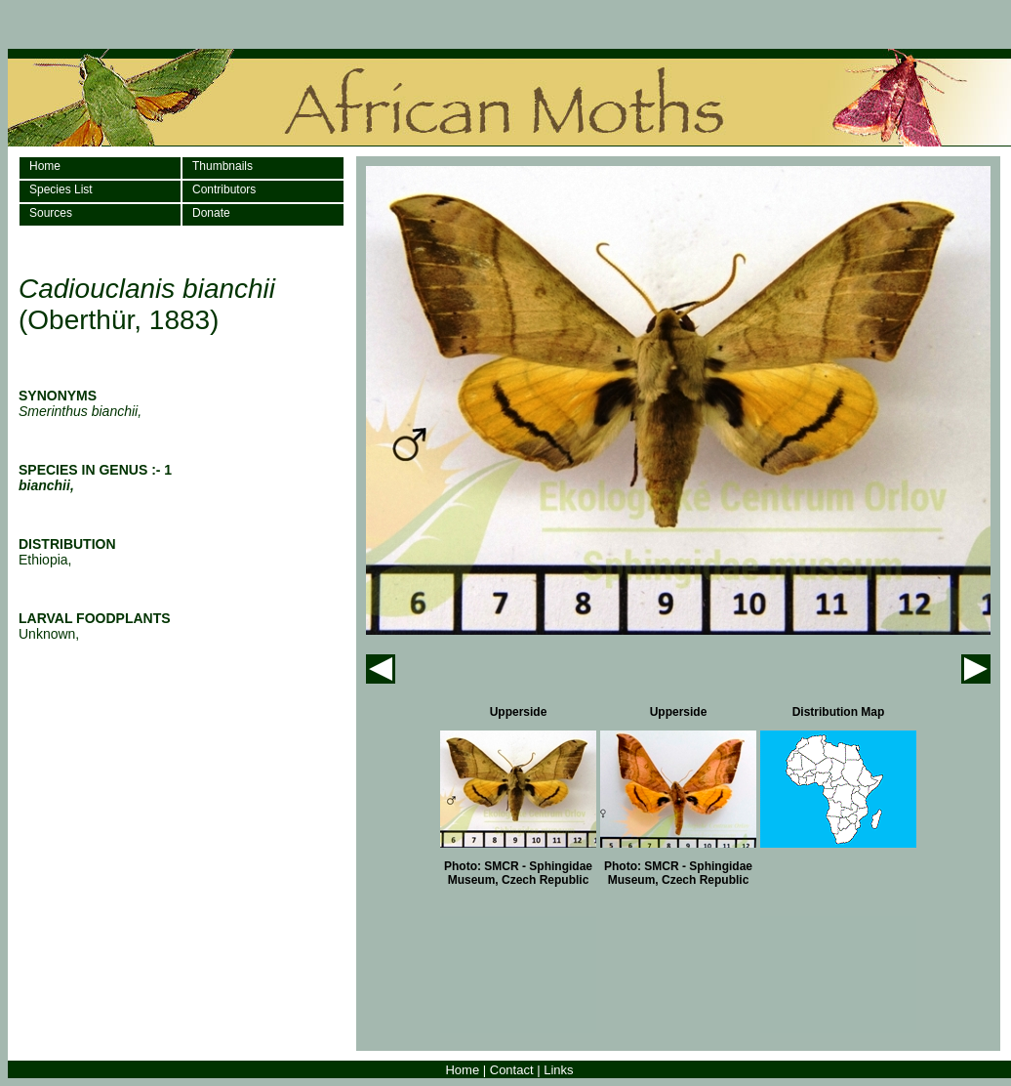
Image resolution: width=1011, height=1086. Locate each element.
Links (558, 1070)
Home (45, 166)
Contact (512, 1070)
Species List (61, 189)
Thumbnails (222, 166)
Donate (211, 213)
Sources (50, 213)
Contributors (224, 189)
